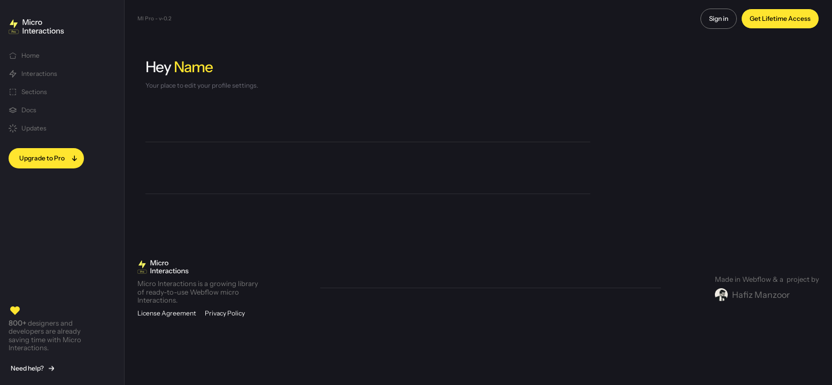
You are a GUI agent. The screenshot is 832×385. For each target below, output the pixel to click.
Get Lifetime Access (780, 18)
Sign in (718, 18)
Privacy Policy (225, 313)
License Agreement (166, 313)
